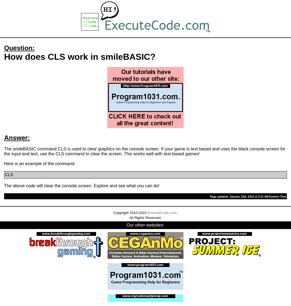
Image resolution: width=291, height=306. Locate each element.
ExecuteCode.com (162, 213)
